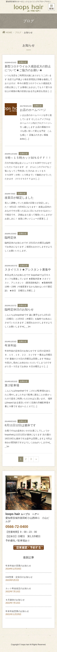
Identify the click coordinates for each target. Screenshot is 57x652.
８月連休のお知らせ (15, 600)
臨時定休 (10, 237)
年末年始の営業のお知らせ (18, 565)
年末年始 (10, 345)
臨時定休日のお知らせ (19, 309)
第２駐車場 (12, 385)
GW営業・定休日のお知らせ (19, 577)
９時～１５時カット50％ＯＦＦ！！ (28, 157)
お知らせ (22, 62)
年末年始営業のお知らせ (17, 611)
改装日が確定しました (19, 197)
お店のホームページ (33, 110)
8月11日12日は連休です (20, 425)
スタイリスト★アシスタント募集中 (28, 269)
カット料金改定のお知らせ (18, 588)
